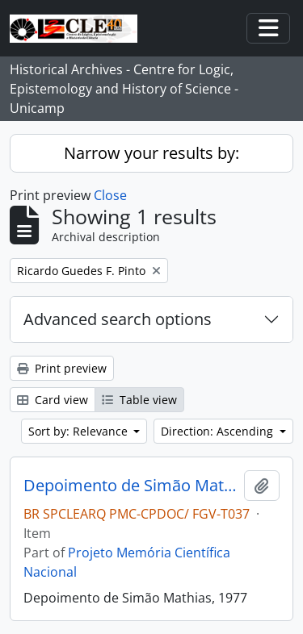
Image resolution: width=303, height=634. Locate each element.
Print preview (62, 368)
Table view (139, 399)
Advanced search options (117, 319)
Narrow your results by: (151, 153)
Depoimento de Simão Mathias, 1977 (130, 485)
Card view (52, 399)
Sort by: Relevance (79, 431)
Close (110, 195)
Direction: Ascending (218, 431)
